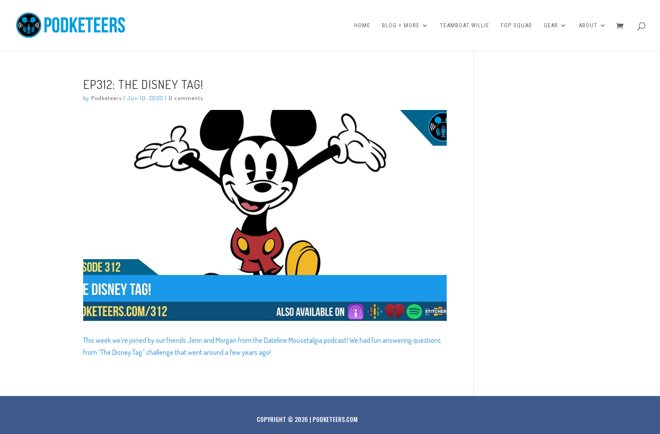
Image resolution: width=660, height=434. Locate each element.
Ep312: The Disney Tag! (143, 84)
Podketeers (106, 97)
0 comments (186, 97)
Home (362, 25)
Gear (551, 25)
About (588, 25)
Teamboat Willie (464, 25)
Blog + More (400, 25)
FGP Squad (516, 25)
